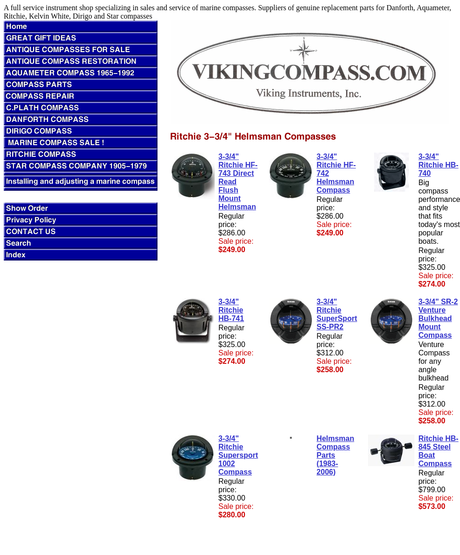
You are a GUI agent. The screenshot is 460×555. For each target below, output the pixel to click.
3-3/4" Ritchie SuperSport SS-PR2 (336, 314)
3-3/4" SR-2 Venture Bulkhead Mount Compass (438, 318)
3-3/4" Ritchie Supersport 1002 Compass (238, 455)
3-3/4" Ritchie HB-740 (438, 165)
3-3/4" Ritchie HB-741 (231, 310)
